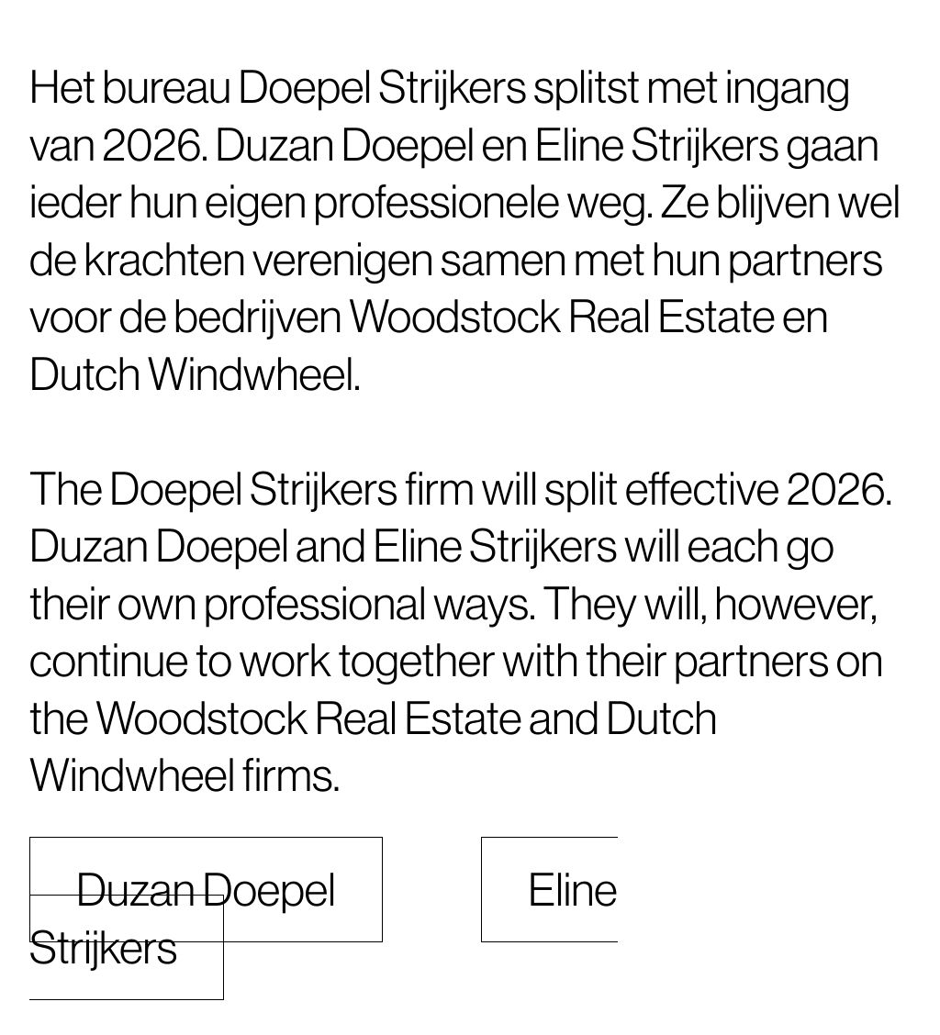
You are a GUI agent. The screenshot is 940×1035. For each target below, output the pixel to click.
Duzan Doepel (206, 889)
